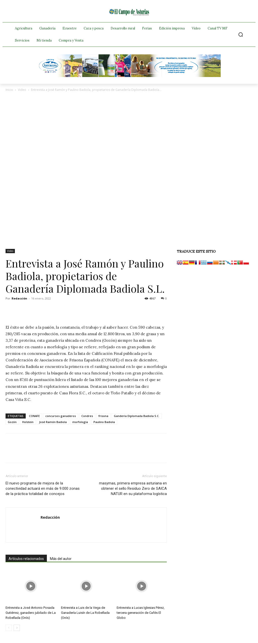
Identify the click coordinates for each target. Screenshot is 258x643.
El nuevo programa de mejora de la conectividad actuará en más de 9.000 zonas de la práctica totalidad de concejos (43, 488)
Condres (87, 416)
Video (22, 90)
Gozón (12, 422)
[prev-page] (9, 628)
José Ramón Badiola (53, 422)
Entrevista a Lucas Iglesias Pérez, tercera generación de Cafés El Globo (141, 613)
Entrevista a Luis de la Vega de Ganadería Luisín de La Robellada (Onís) (85, 613)
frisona (103, 416)
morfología (80, 422)
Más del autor (61, 559)
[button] (241, 34)
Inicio (9, 90)
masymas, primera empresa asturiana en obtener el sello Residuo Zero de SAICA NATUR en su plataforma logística (133, 488)
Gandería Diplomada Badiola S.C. (136, 416)
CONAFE (34, 416)
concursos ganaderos (60, 416)
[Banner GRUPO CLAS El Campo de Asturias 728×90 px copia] (129, 75)
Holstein (28, 422)
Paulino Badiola (104, 422)
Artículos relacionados (26, 559)
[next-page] (17, 628)
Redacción (19, 298)
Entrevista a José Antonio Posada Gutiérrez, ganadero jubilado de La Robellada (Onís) (31, 613)
